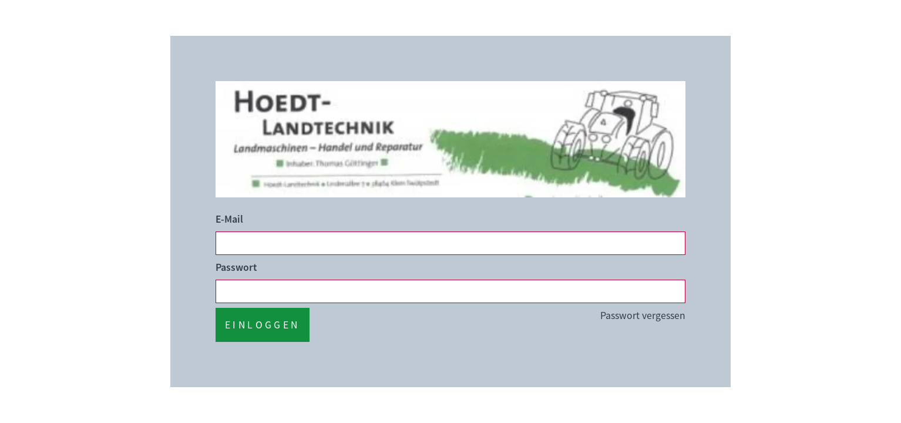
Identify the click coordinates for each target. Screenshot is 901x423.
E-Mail (229, 219)
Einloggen (262, 324)
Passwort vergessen (642, 315)
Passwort (236, 267)
